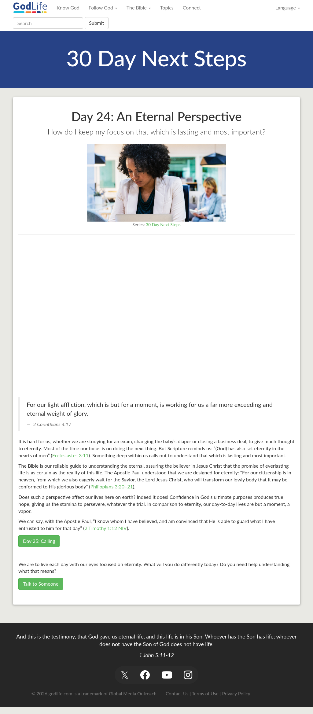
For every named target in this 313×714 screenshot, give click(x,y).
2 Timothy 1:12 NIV (105, 528)
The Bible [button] (139, 7)
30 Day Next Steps (163, 224)
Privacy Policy (236, 693)
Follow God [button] (103, 7)
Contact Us (177, 693)
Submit (96, 23)
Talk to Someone (40, 584)
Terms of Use (205, 693)
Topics (167, 7)
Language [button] (287, 7)
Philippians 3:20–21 (111, 486)
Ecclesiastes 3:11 (70, 455)
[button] (124, 674)
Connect (192, 7)
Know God (68, 7)
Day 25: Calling (39, 541)
